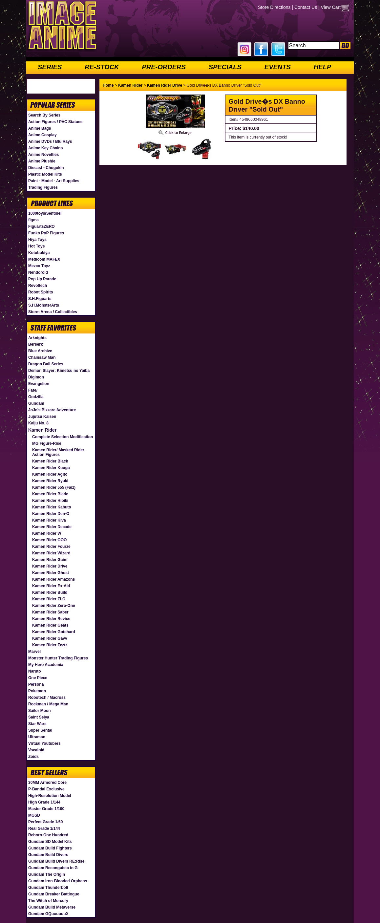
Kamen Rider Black (50, 461)
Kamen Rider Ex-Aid (51, 586)
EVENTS (277, 67)
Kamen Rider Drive (49, 566)
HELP (322, 67)
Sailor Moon (39, 710)
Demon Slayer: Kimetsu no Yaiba (59, 370)
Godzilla (36, 397)
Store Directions (274, 7)
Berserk (35, 344)
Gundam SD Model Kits (50, 841)
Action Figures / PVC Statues (55, 121)
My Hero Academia (45, 664)
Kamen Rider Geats (50, 625)
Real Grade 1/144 (44, 828)
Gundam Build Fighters (50, 848)
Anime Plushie (41, 161)
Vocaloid (36, 750)
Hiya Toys (37, 239)
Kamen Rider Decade (52, 527)
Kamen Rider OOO (49, 540)
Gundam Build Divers (48, 854)
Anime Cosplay (42, 135)
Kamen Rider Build (49, 592)
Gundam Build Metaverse (51, 907)
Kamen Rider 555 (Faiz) (53, 487)
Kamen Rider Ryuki (50, 481)
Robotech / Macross (47, 697)
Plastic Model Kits (45, 174)
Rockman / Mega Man (48, 704)
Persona (36, 684)
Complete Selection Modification (62, 437)
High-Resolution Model (49, 795)
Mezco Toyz (39, 266)
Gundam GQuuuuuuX (48, 914)
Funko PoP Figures (46, 233)
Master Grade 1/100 (46, 808)
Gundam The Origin (46, 874)
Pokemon (37, 691)
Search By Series (44, 115)
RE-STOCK (102, 67)
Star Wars (37, 723)
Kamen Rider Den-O (50, 513)
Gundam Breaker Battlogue (53, 894)
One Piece (37, 678)
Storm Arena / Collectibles (52, 312)
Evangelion (38, 383)
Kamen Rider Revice (51, 618)
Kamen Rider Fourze (51, 546)
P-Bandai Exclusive (46, 789)
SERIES (50, 67)
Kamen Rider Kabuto (51, 507)
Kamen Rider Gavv (49, 638)
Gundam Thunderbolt (48, 887)
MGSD (34, 815)
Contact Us (305, 7)
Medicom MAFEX (44, 259)
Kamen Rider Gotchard (53, 632)
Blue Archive (40, 351)
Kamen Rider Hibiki (50, 500)
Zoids (33, 756)
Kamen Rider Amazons (53, 579)
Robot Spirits (40, 292)
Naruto (34, 671)
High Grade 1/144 (44, 802)
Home (108, 85)
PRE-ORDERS (163, 67)
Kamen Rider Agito (50, 474)
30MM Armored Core (47, 782)
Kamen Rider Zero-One (53, 605)
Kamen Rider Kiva (49, 520)
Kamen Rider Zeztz (49, 645)
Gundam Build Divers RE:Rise (56, 861)
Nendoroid (38, 272)
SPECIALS (225, 67)
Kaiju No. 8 (38, 423)
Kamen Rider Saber (50, 612)
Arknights (37, 337)
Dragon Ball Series (45, 364)
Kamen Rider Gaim (49, 559)
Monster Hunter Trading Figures (58, 658)
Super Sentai (40, 730)
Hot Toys (36, 246)
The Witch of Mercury (48, 900)
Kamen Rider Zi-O (48, 599)
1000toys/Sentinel (44, 213)
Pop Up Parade (42, 279)
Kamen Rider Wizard (51, 553)
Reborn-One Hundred (48, 835)
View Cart (331, 7)
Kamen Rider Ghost (50, 572)
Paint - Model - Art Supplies (53, 181)
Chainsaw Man (41, 357)
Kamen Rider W (46, 533)
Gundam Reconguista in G (53, 868)
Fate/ (32, 390)
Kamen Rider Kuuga (51, 467)
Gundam (36, 403)
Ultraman (36, 737)
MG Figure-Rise (46, 443)
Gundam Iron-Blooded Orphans (57, 881)
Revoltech (37, 285)
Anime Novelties (43, 154)
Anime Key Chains (45, 148)
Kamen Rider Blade (50, 494)
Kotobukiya (39, 252)
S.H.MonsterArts (43, 305)
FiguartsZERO (41, 226)
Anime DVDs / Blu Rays (50, 141)
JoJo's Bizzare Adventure (52, 410)
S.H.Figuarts (40, 298)
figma (33, 220)
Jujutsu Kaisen (42, 416)
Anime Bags (39, 128)
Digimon (36, 377)
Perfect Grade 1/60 (45, 822)
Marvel (34, 651)
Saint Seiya (38, 717)
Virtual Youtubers (44, 743)
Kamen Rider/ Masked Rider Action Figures (58, 452)
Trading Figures (43, 187)
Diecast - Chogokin (46, 167)
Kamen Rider (42, 430)
